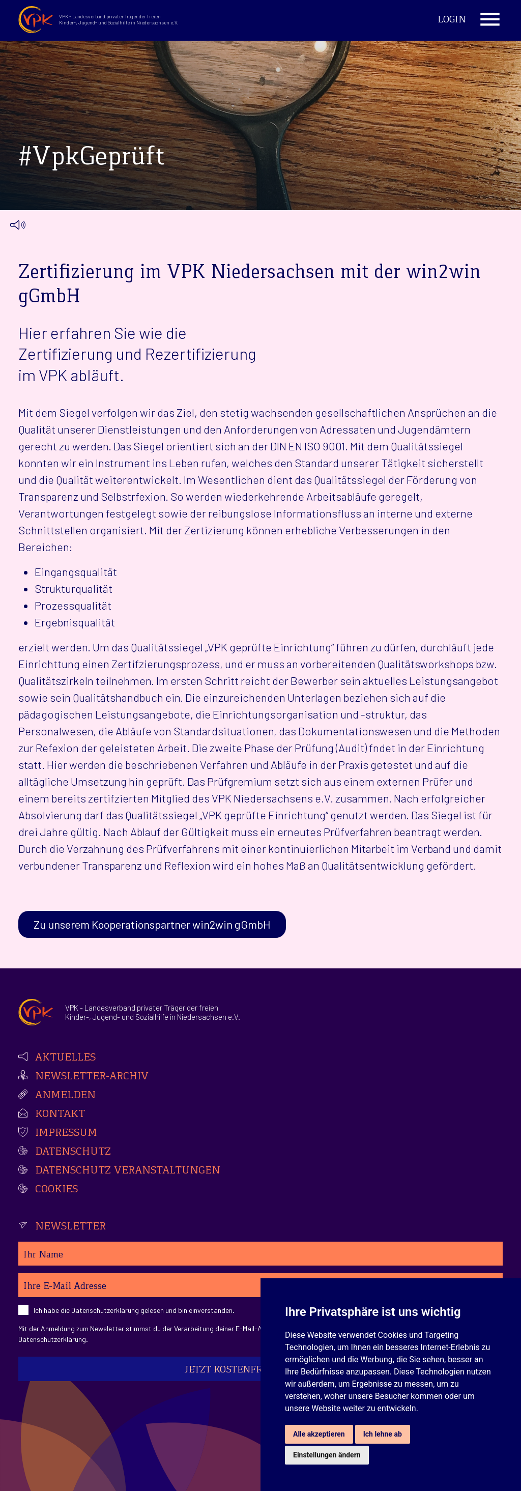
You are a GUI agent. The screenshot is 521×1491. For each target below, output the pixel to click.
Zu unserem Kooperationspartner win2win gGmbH (152, 924)
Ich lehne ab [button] (382, 1434)
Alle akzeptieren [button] (319, 1434)
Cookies (56, 1190)
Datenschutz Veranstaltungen (127, 1171)
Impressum (66, 1133)
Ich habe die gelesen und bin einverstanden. (134, 1310)
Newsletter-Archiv (92, 1077)
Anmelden (65, 1096)
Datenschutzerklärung (105, 1310)
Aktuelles (65, 1058)
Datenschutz (73, 1152)
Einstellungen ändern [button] (327, 1455)
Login (452, 20)
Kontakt (60, 1114)
